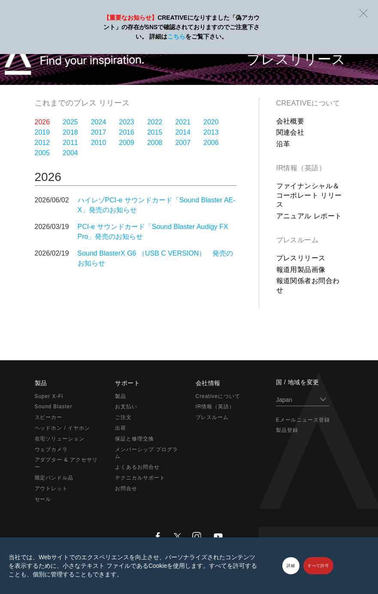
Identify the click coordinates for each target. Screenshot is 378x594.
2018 (70, 132)
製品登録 (287, 430)
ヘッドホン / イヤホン (63, 428)
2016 (126, 132)
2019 (42, 132)
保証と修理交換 (134, 439)
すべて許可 (318, 566)
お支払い (126, 407)
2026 (42, 122)
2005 (42, 153)
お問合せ (126, 488)
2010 (98, 142)
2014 (183, 132)
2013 (211, 132)
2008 (155, 142)
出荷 (120, 428)
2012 (42, 142)
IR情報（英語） (301, 168)
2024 (98, 122)
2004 (70, 153)
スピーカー (49, 417)
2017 (98, 132)
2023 (126, 122)
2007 (183, 142)
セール (43, 499)
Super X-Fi (49, 396)
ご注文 (123, 417)
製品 (120, 396)
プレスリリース (301, 258)
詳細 (291, 566)
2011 (70, 142)
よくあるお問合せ (137, 467)
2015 (155, 132)
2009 (126, 142)
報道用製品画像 (301, 269)
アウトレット (51, 488)
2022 (155, 122)
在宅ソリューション (60, 439)
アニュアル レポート (309, 216)
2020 (211, 122)
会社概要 (290, 121)
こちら (176, 36)
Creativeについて (308, 103)
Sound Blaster (54, 407)
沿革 (283, 144)
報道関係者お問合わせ (308, 285)
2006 (211, 142)
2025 (70, 122)
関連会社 (290, 132)
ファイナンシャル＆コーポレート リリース (309, 195)
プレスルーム (297, 240)
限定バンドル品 (54, 478)
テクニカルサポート (140, 478)
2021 (183, 122)
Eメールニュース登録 (303, 420)
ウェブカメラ (51, 449)
